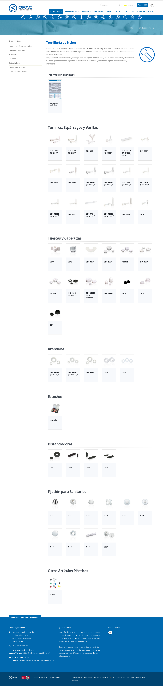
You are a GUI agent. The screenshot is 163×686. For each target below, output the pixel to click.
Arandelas (13, 55)
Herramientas (72, 11)
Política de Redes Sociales (136, 677)
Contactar (129, 11)
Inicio (132, 28)
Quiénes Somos (76, 677)
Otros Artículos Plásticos (18, 71)
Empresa (86, 11)
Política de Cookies (118, 677)
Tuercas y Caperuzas (17, 50)
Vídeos (109, 11)
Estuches (12, 59)
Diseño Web (55, 677)
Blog (118, 11)
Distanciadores (14, 63)
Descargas (98, 11)
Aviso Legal (88, 677)
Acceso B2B (142, 5)
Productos (56, 11)
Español (129, 5)
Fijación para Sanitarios (17, 67)
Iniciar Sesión (145, 11)
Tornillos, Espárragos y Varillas (20, 46)
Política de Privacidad (101, 677)
